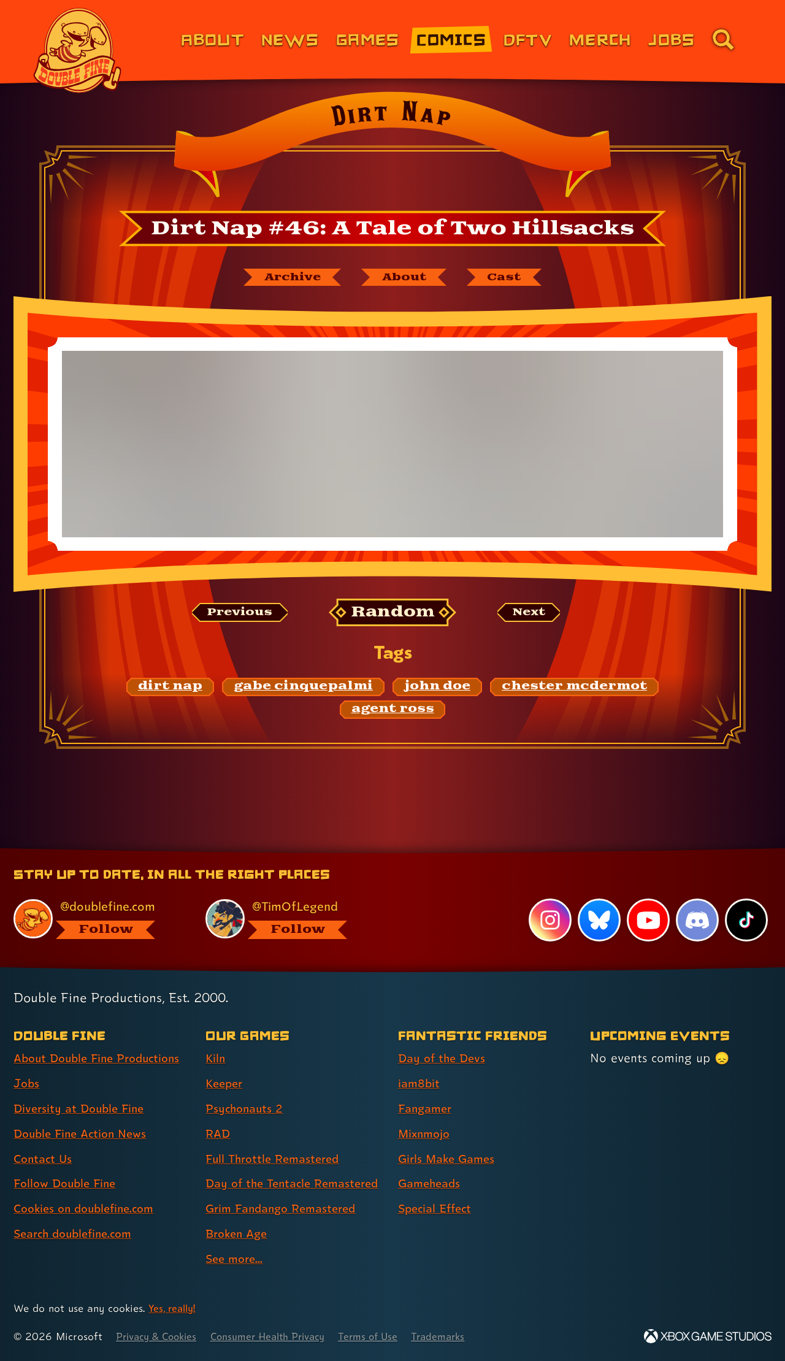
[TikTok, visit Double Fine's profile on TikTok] (746, 899)
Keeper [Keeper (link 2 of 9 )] (225, 1062)
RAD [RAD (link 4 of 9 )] (218, 1112)
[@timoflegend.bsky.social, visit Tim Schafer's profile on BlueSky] (287, 898)
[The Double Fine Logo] (78, 50)
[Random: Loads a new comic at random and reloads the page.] (393, 614)
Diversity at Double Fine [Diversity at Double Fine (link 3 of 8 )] (82, 1087)
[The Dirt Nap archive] (286, 278)
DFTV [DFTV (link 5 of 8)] (528, 39)
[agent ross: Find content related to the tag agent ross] (393, 711)
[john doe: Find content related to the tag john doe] (437, 688)
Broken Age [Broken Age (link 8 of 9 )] (238, 1234)
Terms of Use (387, 1336)
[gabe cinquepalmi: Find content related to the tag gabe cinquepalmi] (303, 688)
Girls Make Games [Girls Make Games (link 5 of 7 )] (449, 1137)
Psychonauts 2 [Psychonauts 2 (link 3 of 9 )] (246, 1087)
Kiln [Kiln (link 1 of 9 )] (215, 1037)
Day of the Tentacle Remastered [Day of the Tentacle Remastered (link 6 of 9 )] (261, 1173)
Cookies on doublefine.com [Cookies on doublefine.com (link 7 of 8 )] (88, 1187)
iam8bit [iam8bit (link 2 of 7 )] (420, 1062)
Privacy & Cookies (160, 1336)
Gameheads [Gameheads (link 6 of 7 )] (431, 1162)
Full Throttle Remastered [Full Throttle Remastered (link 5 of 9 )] (276, 1137)
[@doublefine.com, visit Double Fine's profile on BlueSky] (95, 898)
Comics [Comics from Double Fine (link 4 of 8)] (451, 39)
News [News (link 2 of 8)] (290, 39)
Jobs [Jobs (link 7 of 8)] (671, 39)
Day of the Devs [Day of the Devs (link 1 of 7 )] (444, 1037)
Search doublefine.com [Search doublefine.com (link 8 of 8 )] (77, 1212)
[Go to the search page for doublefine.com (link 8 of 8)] (723, 39)
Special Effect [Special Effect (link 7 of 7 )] (437, 1187)
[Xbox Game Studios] (708, 1337)
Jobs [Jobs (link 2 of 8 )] (27, 1062)
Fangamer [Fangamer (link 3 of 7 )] (427, 1087)
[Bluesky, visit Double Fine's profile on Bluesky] (597, 899)
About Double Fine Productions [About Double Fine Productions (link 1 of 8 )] (102, 1037)
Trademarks (460, 1336)
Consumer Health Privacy (280, 1336)
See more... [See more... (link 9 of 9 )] (236, 1259)
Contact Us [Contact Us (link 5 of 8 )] (44, 1137)
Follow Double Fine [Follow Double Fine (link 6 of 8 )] (68, 1162)
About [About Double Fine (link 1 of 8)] (212, 39)
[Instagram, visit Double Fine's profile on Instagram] (548, 899)
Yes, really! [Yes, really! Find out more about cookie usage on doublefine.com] (173, 1308)
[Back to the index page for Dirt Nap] (392, 148)
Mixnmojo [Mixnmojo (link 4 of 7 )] (426, 1112)
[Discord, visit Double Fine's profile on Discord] (696, 899)
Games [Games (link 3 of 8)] (367, 39)
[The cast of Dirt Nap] (512, 278)
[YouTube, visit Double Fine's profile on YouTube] (647, 899)
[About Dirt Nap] (406, 278)
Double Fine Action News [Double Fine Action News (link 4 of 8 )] (84, 1112)
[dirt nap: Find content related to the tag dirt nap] (170, 688)
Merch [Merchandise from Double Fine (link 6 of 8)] (600, 39)
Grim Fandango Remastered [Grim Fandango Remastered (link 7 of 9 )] (285, 1209)
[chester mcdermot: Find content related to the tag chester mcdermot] (574, 688)
